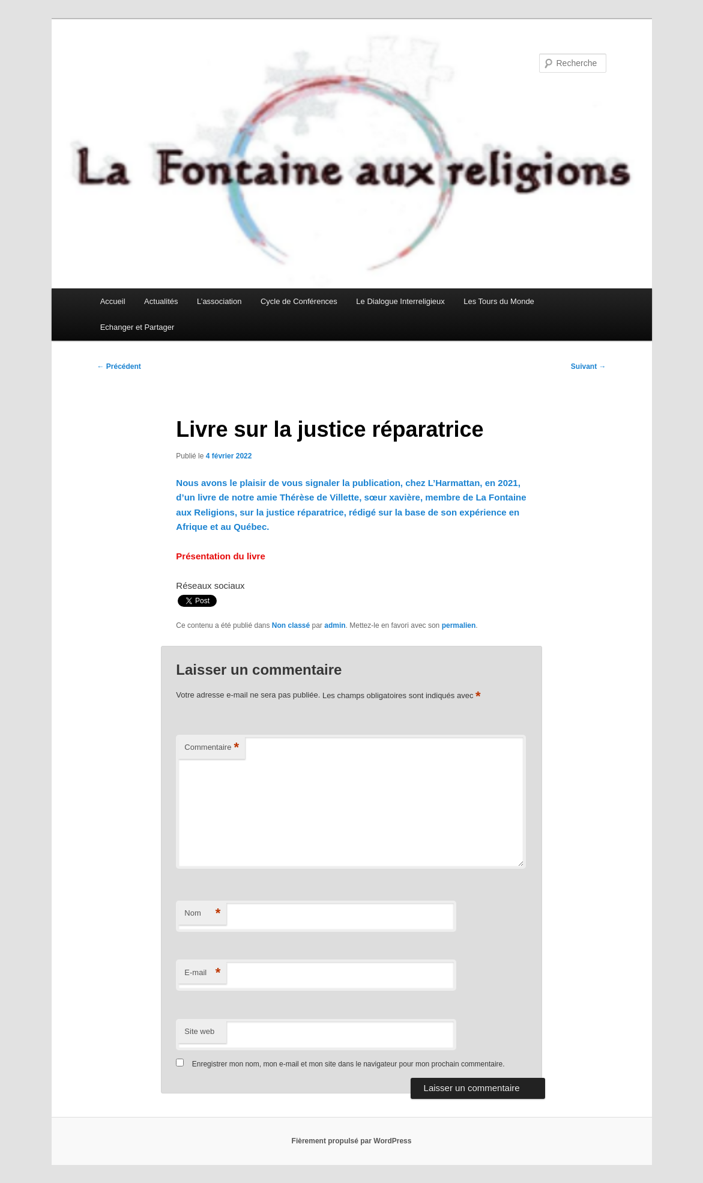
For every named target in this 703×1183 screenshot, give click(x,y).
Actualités (161, 301)
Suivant (588, 366)
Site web (199, 1031)
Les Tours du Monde (498, 301)
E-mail (202, 973)
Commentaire (211, 747)
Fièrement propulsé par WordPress (352, 1141)
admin (334, 625)
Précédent (119, 366)
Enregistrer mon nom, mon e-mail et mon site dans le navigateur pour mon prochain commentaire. (348, 1064)
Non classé (291, 625)
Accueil (112, 301)
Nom (202, 913)
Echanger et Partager (137, 327)
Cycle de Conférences (299, 301)
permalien (459, 625)
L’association (219, 301)
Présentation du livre (220, 556)
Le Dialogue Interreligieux (400, 301)
